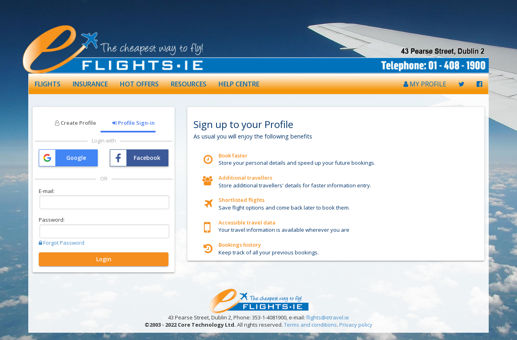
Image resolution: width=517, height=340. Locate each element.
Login (103, 259)
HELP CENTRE (239, 84)
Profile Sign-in (133, 122)
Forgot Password (61, 242)
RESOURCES (188, 84)
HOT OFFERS (139, 84)
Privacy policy (355, 324)
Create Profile (75, 122)
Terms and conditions (310, 324)
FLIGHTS (48, 84)
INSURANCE (90, 84)
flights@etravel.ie (327, 317)
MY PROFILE (425, 84)
